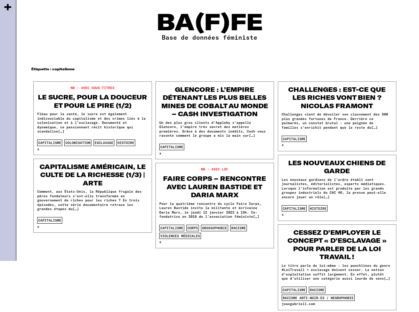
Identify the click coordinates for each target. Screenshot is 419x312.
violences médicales (180, 236)
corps (192, 228)
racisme (238, 228)
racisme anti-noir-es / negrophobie (318, 298)
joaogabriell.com (298, 304)
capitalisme (49, 143)
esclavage (104, 143)
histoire (126, 143)
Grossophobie (214, 228)
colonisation (77, 143)
